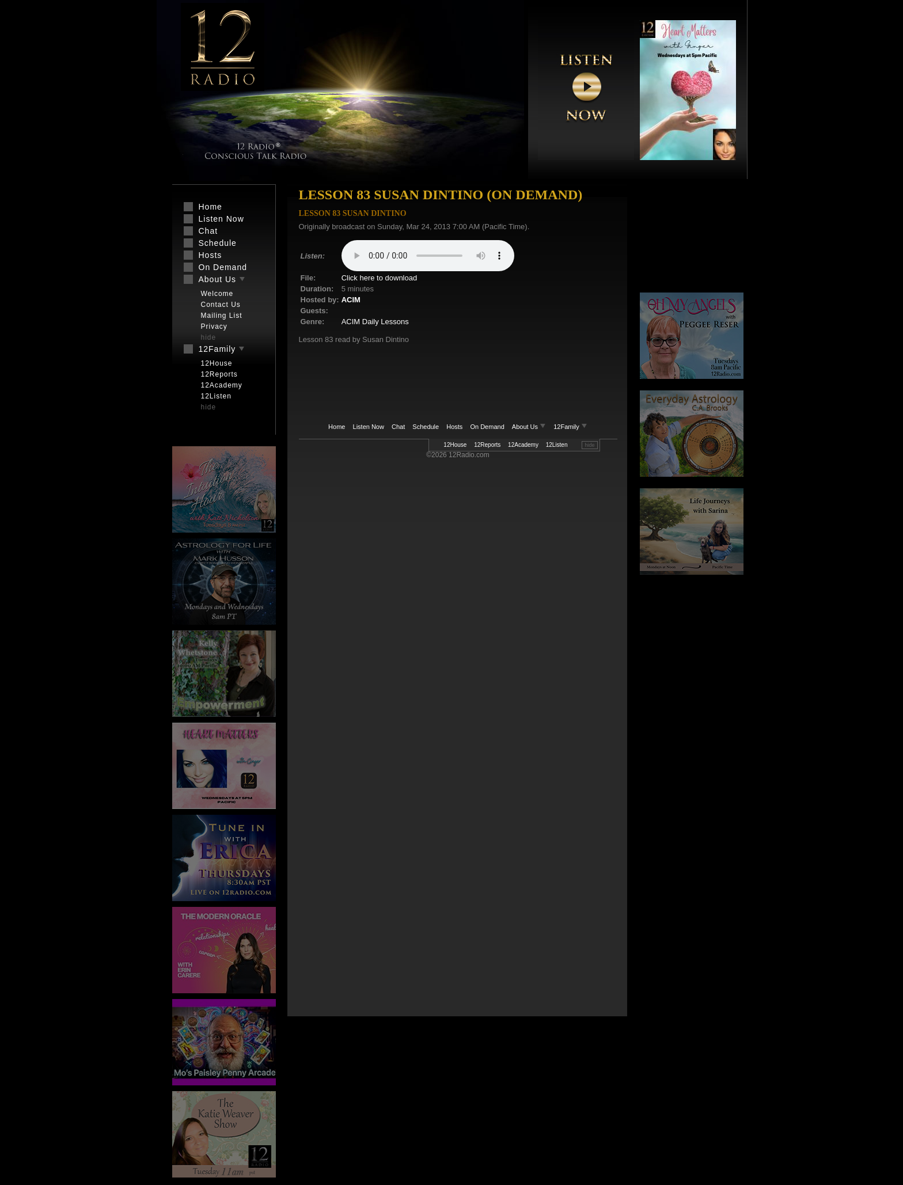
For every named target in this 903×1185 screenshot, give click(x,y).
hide (589, 445)
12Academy (523, 445)
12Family (570, 426)
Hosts (454, 426)
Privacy (214, 326)
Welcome (217, 294)
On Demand (487, 426)
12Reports (487, 445)
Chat (398, 426)
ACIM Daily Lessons (375, 321)
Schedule (425, 426)
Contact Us (221, 305)
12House (454, 445)
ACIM (351, 299)
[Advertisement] (691, 239)
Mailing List (221, 316)
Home (336, 426)
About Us (530, 426)
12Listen (557, 445)
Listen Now (368, 426)
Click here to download (380, 278)
